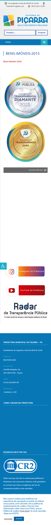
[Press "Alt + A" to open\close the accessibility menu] (3, 266)
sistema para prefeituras (34, 478)
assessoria (20, 482)
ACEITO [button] (19, 519)
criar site (19, 478)
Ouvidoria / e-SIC (10, 392)
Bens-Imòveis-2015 (12, 61)
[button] (36, 170)
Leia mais (25, 511)
